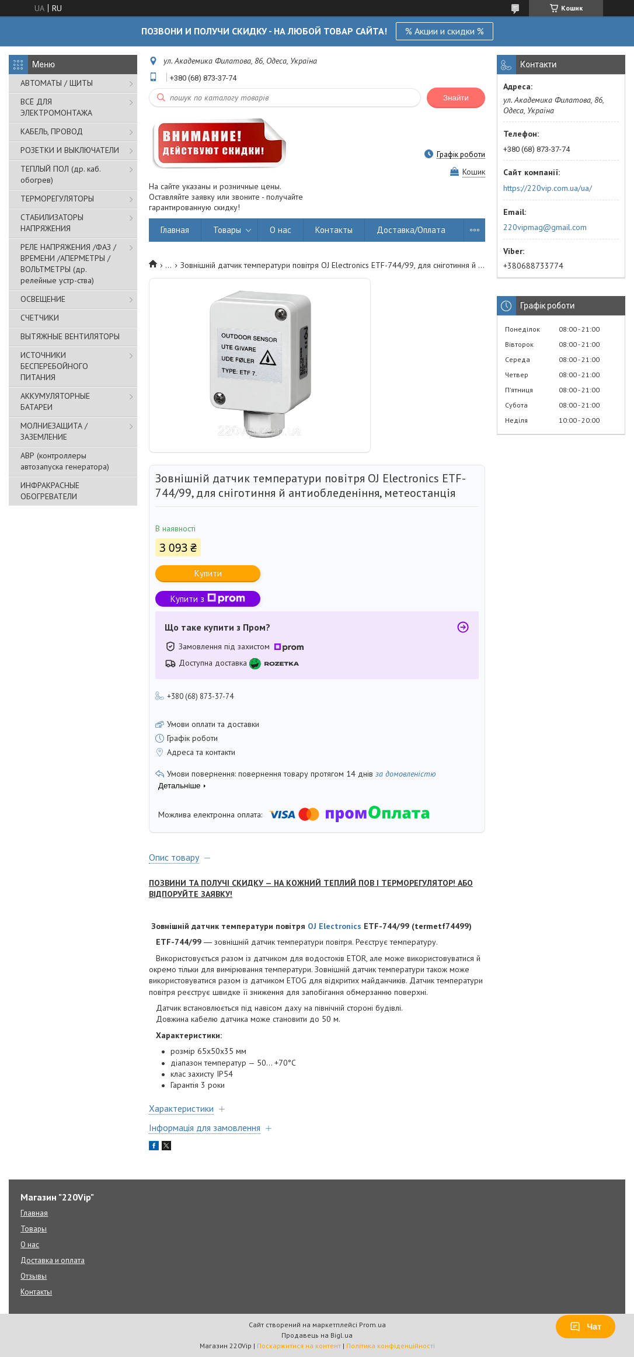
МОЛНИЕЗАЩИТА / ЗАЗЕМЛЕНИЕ (54, 431)
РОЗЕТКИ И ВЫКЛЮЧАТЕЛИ (69, 150)
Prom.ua (372, 1324)
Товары (227, 229)
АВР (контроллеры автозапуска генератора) (64, 461)
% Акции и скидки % (444, 31)
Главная (175, 229)
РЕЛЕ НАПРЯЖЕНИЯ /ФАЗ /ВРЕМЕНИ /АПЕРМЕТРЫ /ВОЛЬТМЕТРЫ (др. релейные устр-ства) (68, 264)
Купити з (207, 598)
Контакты (334, 229)
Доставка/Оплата (411, 229)
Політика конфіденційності (390, 1345)
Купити (208, 573)
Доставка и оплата (52, 1260)
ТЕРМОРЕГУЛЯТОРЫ (57, 198)
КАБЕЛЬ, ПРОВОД (51, 131)
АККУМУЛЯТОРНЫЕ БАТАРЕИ (55, 401)
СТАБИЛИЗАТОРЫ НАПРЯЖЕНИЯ (51, 223)
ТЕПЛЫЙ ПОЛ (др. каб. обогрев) (60, 174)
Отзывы (33, 1276)
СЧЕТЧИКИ (39, 317)
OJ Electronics (334, 926)
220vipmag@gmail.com (545, 227)
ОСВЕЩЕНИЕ (42, 299)
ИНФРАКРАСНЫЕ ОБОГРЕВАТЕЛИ (49, 491)
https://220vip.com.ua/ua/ (547, 188)
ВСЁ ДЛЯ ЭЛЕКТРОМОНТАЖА (56, 107)
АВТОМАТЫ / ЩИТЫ (56, 83)
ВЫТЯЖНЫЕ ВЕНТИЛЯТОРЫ (70, 336)
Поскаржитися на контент (299, 1345)
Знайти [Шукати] (456, 97)
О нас (280, 229)
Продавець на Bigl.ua (317, 1335)
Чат (585, 1326)
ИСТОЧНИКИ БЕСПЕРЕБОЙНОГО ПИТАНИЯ (54, 366)
